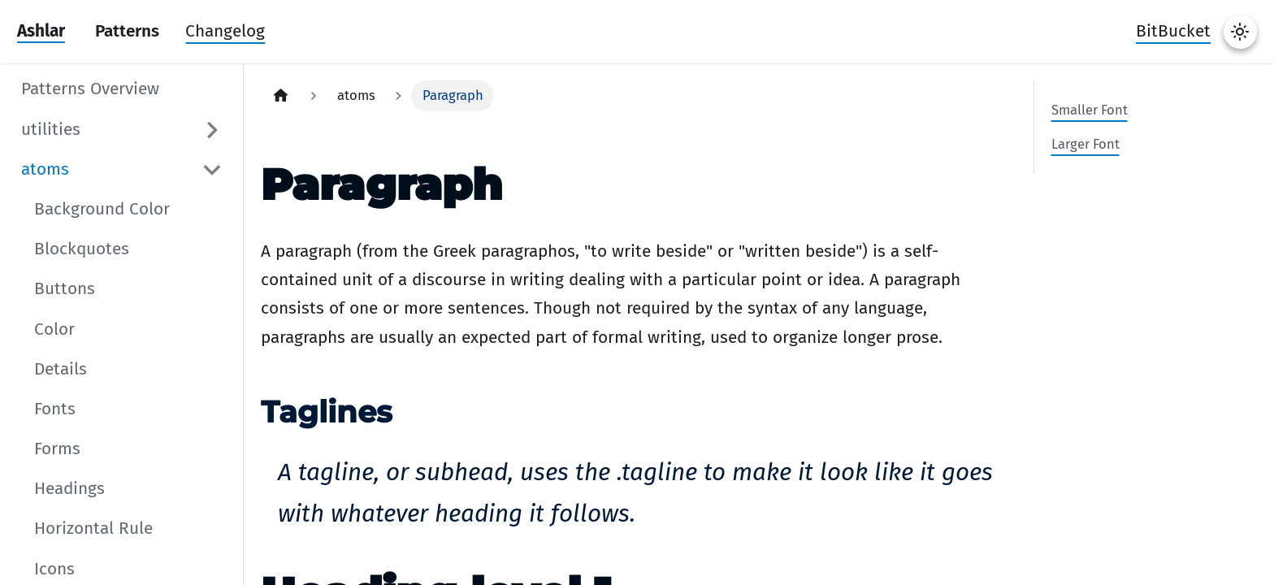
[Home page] (281, 95)
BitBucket (1173, 31)
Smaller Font (1089, 110)
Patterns (127, 31)
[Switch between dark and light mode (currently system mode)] (1241, 32)
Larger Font (1085, 144)
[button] (122, 130)
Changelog (225, 31)
